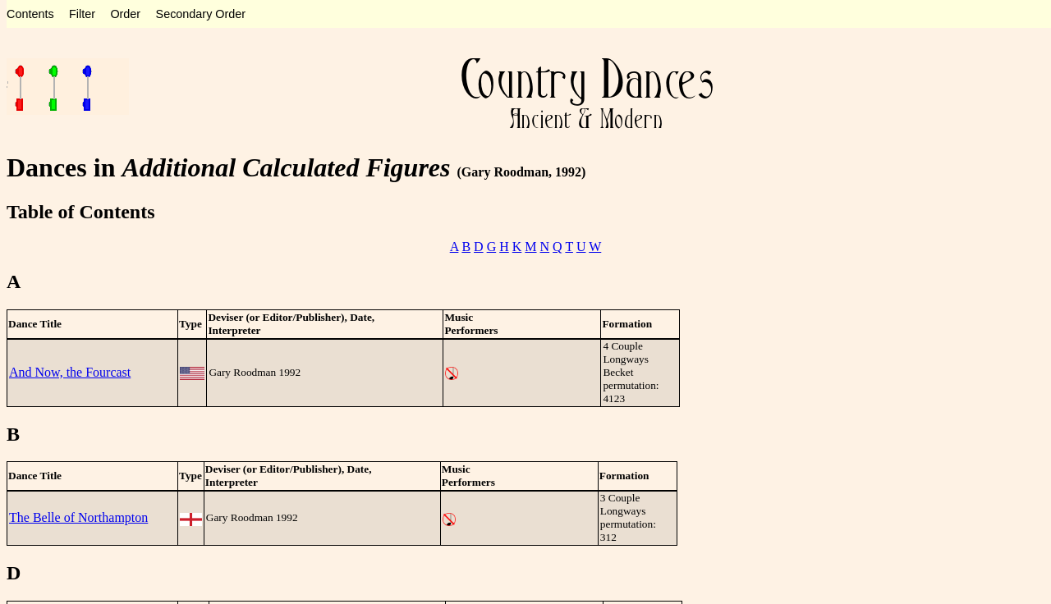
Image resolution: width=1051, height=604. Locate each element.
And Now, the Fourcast (70, 372)
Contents (30, 14)
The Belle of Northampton (78, 517)
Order (125, 14)
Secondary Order (201, 14)
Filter (82, 14)
